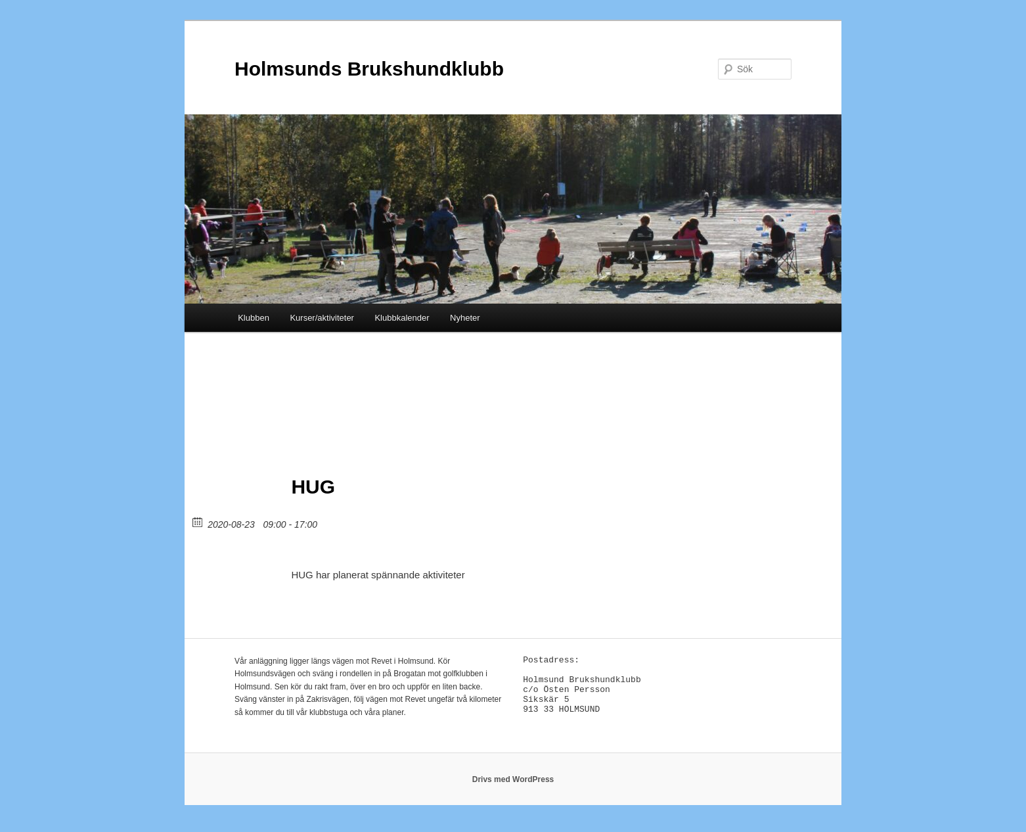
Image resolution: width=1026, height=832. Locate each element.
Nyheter (465, 318)
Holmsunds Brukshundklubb (369, 69)
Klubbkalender (401, 318)
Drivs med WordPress (513, 786)
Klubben (253, 318)
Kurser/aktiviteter (322, 318)
